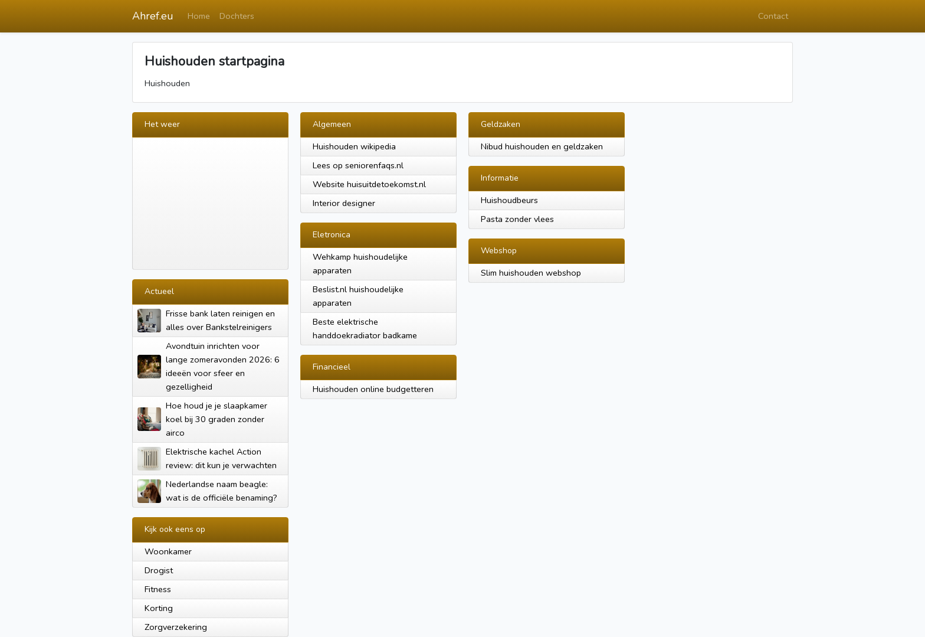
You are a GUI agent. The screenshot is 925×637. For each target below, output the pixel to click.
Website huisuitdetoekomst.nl (369, 184)
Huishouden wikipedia (354, 146)
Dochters (236, 16)
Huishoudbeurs (509, 200)
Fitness (158, 589)
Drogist (159, 570)
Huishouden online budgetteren (373, 389)
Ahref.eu (152, 16)
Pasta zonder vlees (517, 219)
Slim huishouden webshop (531, 273)
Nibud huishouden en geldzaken (542, 146)
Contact (773, 16)
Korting (159, 608)
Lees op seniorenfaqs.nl (358, 165)
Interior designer (344, 203)
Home (199, 16)
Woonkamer (168, 551)
